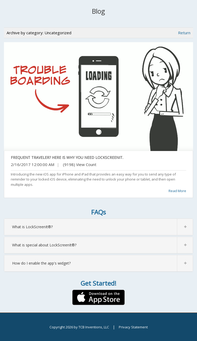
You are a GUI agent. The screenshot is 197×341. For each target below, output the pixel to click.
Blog (98, 11)
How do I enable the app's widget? (102, 263)
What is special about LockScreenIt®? (102, 245)
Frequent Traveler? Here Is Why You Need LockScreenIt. (67, 157)
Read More (177, 190)
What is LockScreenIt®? (102, 227)
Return (184, 32)
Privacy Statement (133, 327)
